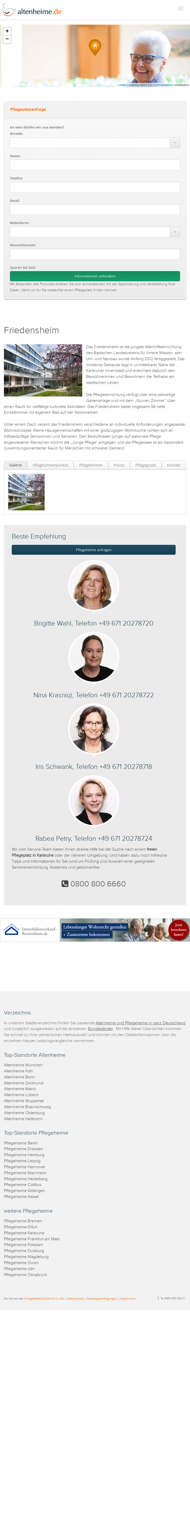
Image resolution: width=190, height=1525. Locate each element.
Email (14, 200)
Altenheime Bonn (19, 1077)
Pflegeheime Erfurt (20, 1227)
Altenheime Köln (18, 1071)
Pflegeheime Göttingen (24, 1190)
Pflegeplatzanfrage (28, 109)
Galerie (15, 465)
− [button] (7, 39)
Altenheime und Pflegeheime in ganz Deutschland (140, 1023)
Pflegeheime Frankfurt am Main (32, 1239)
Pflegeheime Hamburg (24, 1155)
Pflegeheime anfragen (94, 549)
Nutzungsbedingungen (102, 1298)
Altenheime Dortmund (23, 1083)
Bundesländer (100, 1028)
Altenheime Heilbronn (23, 1119)
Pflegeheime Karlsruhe (24, 1233)
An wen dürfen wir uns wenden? (37, 127)
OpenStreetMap (163, 84)
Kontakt (174, 465)
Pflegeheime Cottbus (22, 1184)
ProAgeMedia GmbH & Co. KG (44, 1298)
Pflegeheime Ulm (19, 1268)
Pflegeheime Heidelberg (26, 1179)
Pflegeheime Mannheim (25, 1173)
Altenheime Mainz (20, 1088)
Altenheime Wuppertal (24, 1101)
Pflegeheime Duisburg (24, 1250)
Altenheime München (23, 1065)
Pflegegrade (145, 465)
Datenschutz (75, 1298)
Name (15, 156)
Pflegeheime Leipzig (22, 1161)
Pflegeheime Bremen (23, 1221)
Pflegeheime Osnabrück (25, 1274)
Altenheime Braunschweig (27, 1107)
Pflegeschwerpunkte (50, 465)
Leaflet (122, 84)
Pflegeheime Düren (21, 1262)
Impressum (127, 1298)
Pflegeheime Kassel (21, 1196)
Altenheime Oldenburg (24, 1113)
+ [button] (7, 32)
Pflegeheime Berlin (21, 1143)
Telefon (16, 178)
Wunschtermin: (23, 245)
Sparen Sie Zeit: (23, 267)
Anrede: (16, 133)
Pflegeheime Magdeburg (26, 1256)
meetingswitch (138, 84)
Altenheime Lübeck (21, 1094)
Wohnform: (19, 222)
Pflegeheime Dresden (23, 1149)
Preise (119, 465)
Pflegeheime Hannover (24, 1167)
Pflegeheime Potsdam (23, 1244)
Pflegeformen (91, 465)
